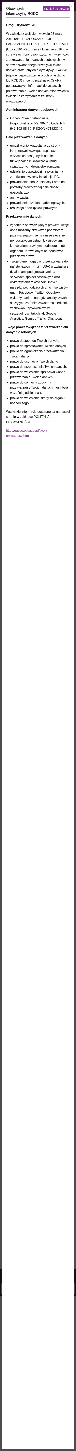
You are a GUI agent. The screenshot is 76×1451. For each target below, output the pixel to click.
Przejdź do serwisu (56, 8)
